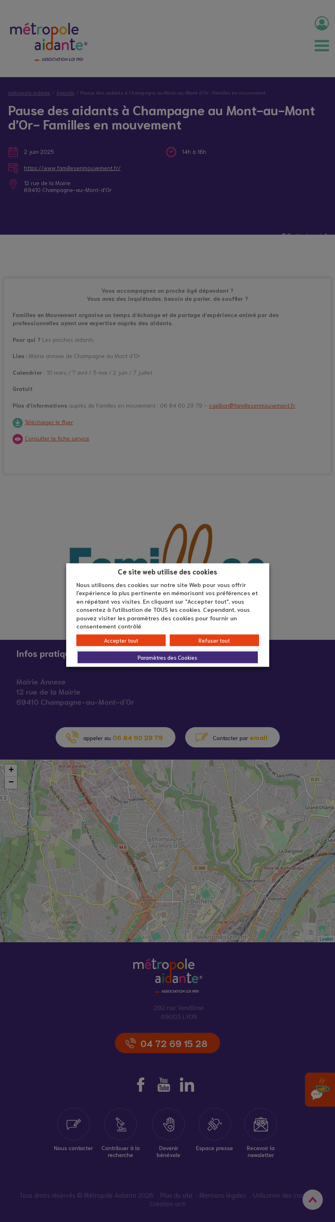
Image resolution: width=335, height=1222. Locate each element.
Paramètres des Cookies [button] (167, 657)
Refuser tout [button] (214, 640)
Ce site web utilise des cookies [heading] (167, 571)
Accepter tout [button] (121, 640)
